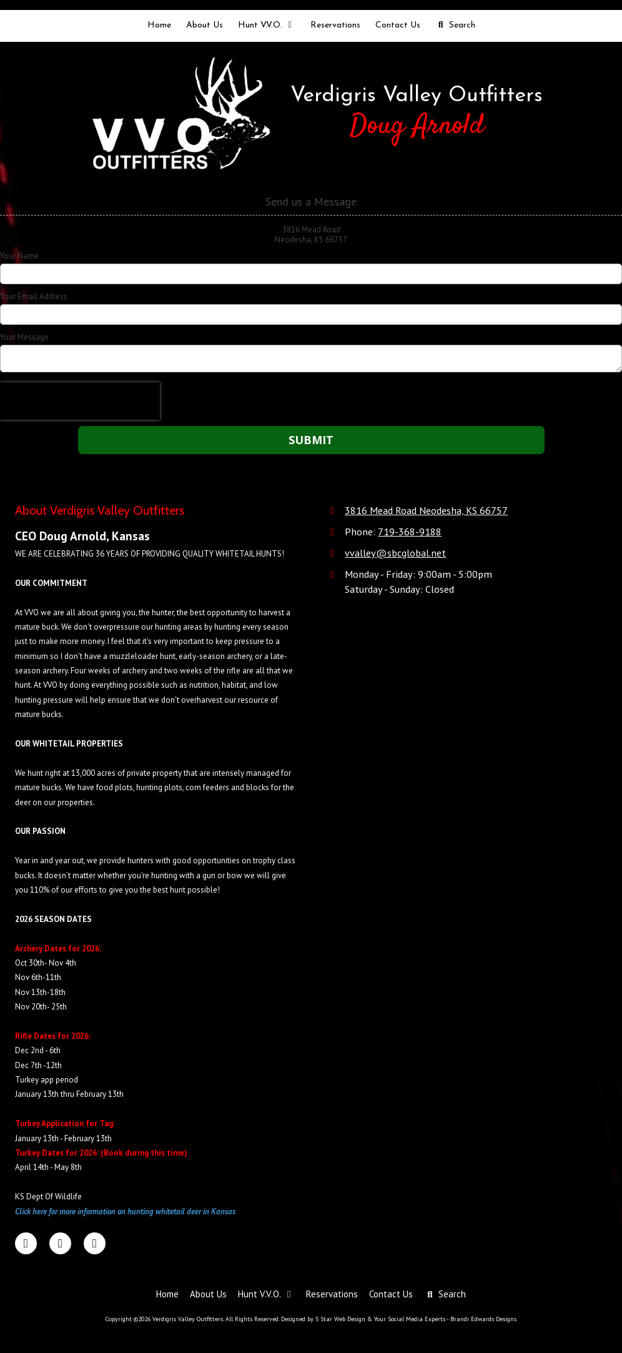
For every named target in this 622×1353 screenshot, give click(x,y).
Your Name (19, 256)
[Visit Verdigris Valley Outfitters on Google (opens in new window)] (95, 1243)
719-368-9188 (410, 531)
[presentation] (80, 401)
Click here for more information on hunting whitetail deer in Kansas (125, 1211)
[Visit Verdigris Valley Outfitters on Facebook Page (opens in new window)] (26, 1243)
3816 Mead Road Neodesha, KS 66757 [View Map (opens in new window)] (426, 510)
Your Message (24, 337)
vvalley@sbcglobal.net (395, 552)
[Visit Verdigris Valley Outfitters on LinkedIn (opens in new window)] (60, 1243)
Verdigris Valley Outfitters (416, 96)
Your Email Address (33, 297)
